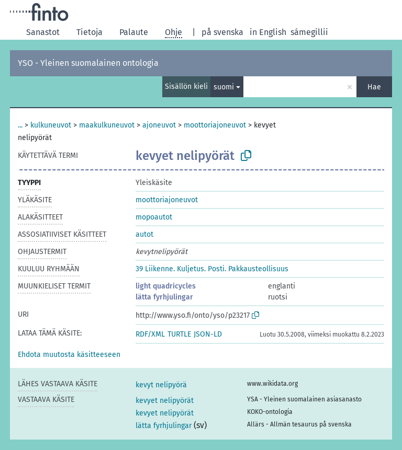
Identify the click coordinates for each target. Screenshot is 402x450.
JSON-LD (208, 334)
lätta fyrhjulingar (164, 297)
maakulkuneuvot (107, 125)
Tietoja (89, 32)
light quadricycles (166, 286)
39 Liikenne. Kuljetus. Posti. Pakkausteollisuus (212, 268)
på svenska (222, 32)
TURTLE (179, 334)
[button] (69, 354)
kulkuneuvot (50, 125)
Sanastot (43, 32)
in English (268, 32)
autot (144, 234)
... (20, 125)
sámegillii (309, 32)
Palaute (133, 32)
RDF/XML (150, 334)
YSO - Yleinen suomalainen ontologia (88, 63)
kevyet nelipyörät (165, 400)
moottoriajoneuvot (215, 125)
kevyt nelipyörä (161, 384)
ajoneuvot (159, 125)
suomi (224, 87)
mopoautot (154, 217)
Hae (374, 87)
